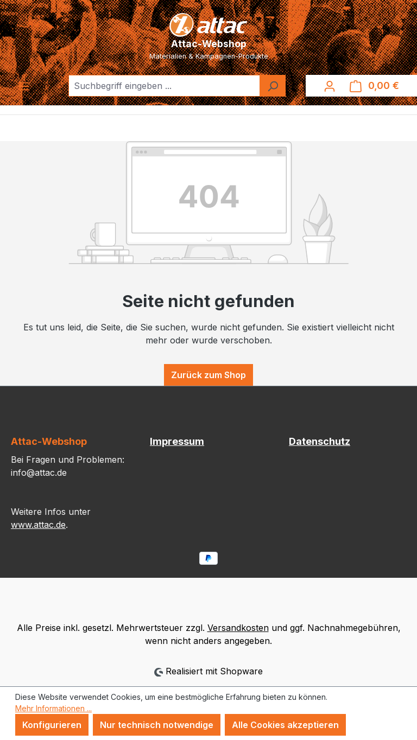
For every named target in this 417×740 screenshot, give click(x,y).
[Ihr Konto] (330, 86)
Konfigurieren (51, 724)
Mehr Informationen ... (53, 708)
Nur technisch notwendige (156, 724)
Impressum (177, 441)
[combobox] (164, 86)
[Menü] (24, 86)
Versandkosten (238, 627)
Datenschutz (319, 441)
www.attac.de (38, 524)
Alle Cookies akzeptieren (285, 724)
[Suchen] (273, 86)
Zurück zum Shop (208, 374)
